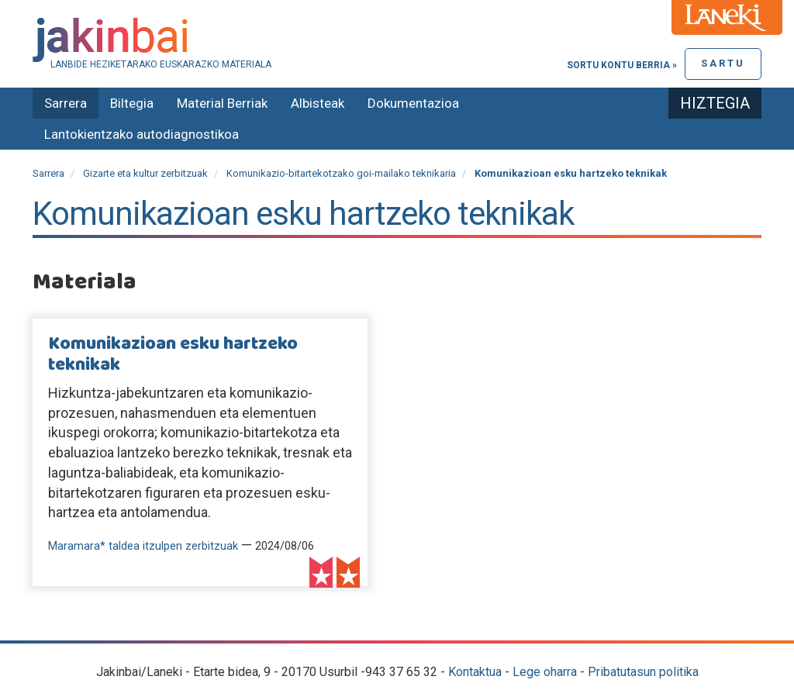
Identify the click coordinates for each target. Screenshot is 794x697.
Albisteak (317, 103)
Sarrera (65, 103)
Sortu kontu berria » (622, 65)
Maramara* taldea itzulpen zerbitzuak (143, 546)
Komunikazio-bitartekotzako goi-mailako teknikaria (341, 173)
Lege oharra (545, 671)
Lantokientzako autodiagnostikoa (141, 134)
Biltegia (132, 103)
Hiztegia (715, 103)
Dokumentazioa (413, 103)
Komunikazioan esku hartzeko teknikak (173, 354)
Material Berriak (222, 103)
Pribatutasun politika (643, 671)
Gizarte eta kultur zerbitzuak (145, 173)
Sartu (723, 63)
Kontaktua (475, 671)
